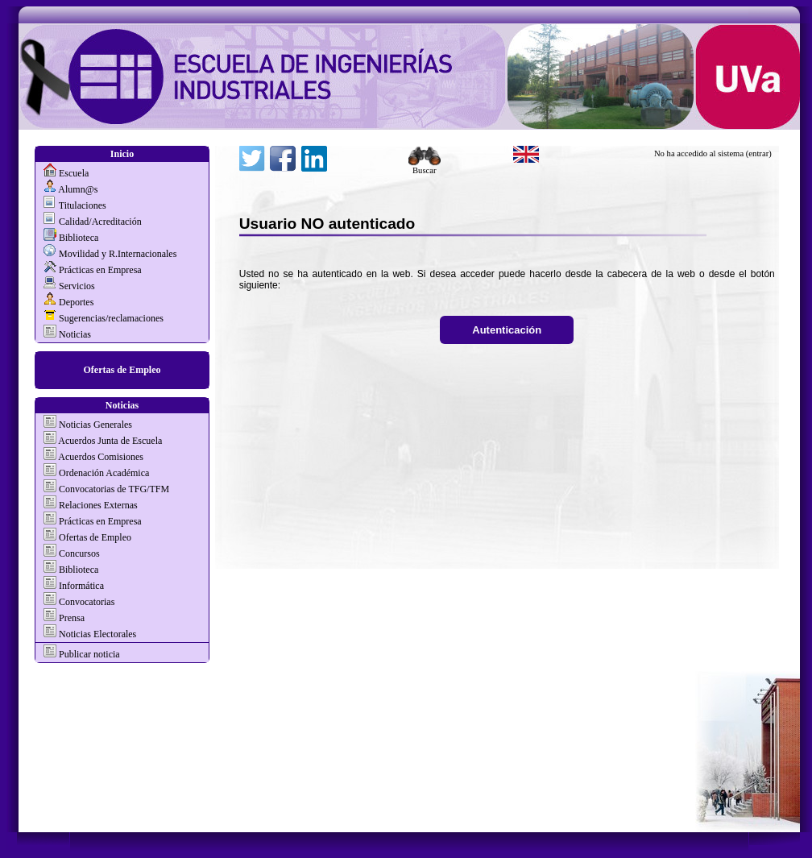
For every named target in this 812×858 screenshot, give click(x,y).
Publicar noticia (88, 654)
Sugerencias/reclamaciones (111, 318)
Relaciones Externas (98, 505)
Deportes (76, 302)
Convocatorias (86, 601)
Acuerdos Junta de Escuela (110, 440)
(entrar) (759, 153)
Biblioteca (78, 237)
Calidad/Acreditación (100, 221)
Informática (81, 585)
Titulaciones (82, 205)
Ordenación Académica (104, 473)
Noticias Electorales (97, 634)
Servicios (77, 286)
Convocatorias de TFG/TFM (114, 489)
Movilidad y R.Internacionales (117, 253)
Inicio (122, 154)
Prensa (72, 618)
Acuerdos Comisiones (100, 456)
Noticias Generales (95, 424)
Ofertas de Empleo (122, 369)
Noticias (75, 334)
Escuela (74, 173)
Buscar (424, 167)
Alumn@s (77, 189)
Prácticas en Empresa (100, 270)
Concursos (79, 553)
